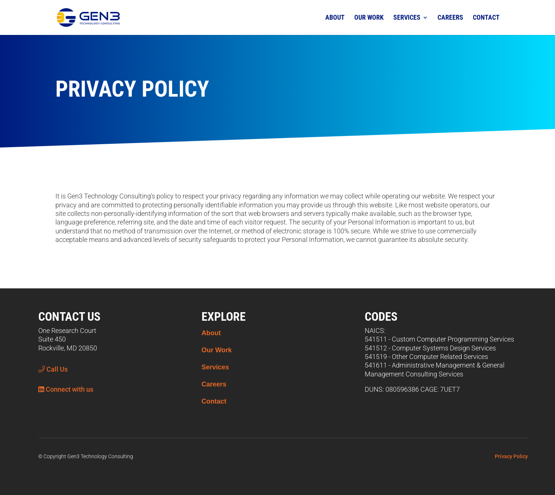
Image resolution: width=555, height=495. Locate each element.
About (335, 17)
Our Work (369, 17)
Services (406, 17)
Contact (486, 17)
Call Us (53, 369)
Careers (450, 17)
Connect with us (65, 389)
